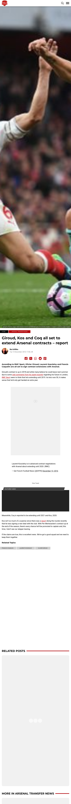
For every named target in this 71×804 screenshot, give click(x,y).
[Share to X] (30, 358)
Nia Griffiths (14, 349)
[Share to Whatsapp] (35, 358)
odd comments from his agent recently (27, 375)
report (43, 521)
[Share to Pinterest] (45, 358)
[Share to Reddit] (40, 358)
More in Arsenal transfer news (28, 793)
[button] (62, 3)
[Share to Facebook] (26, 358)
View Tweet (35, 483)
